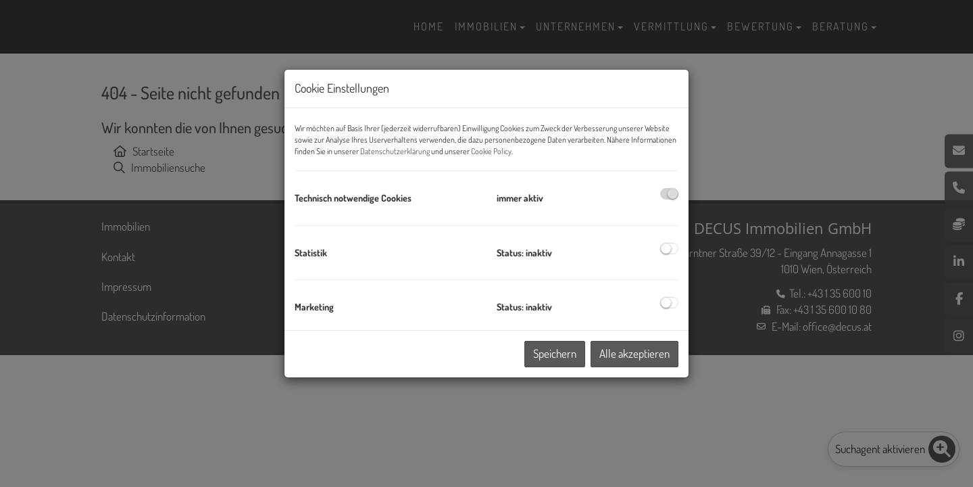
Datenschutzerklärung (395, 151)
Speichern (554, 353)
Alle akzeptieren (634, 353)
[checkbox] (669, 194)
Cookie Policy (491, 151)
